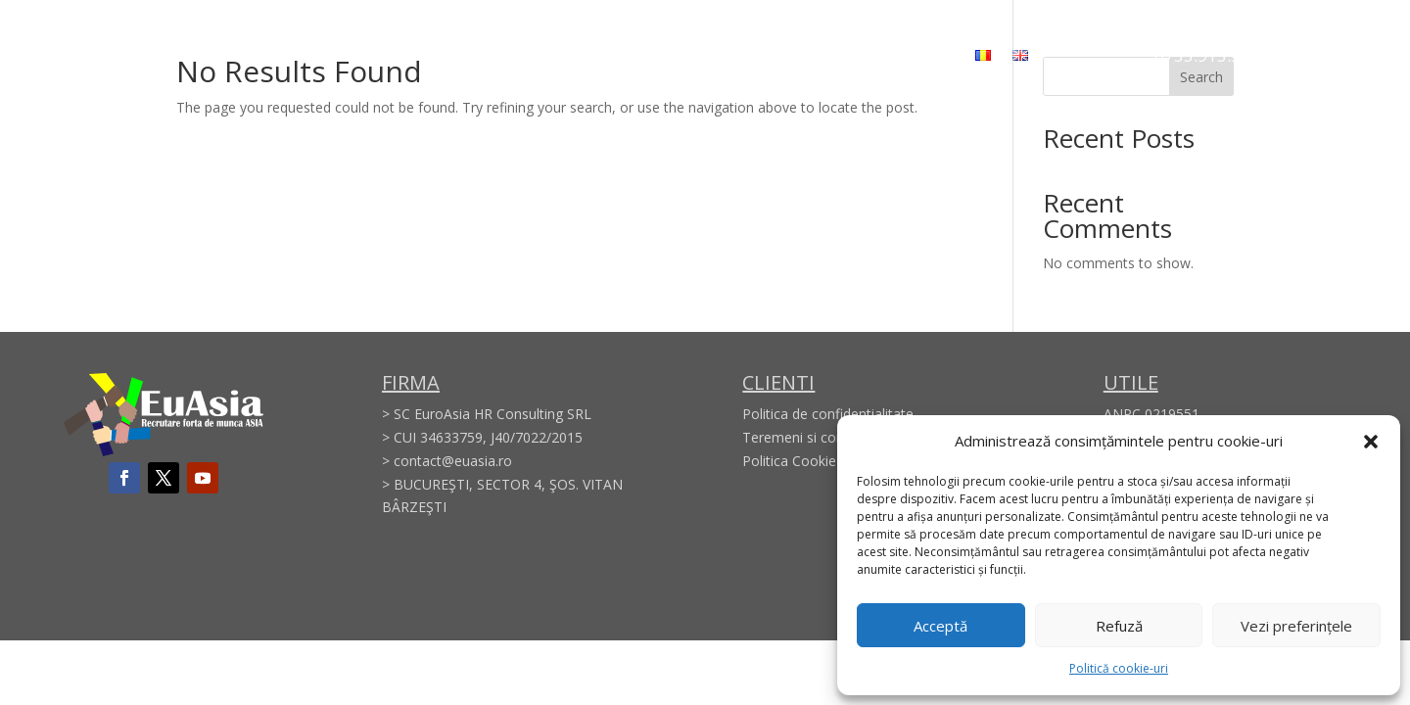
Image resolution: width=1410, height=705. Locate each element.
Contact (925, 55)
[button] (1371, 441)
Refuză (1119, 625)
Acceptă (940, 625)
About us (510, 55)
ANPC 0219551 (1151, 413)
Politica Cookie (789, 460)
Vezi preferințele (1296, 625)
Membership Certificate (789, 55)
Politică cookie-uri (1118, 668)
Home (433, 55)
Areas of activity (623, 55)
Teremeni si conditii (804, 437)
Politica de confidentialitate (828, 413)
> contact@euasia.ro (447, 460)
